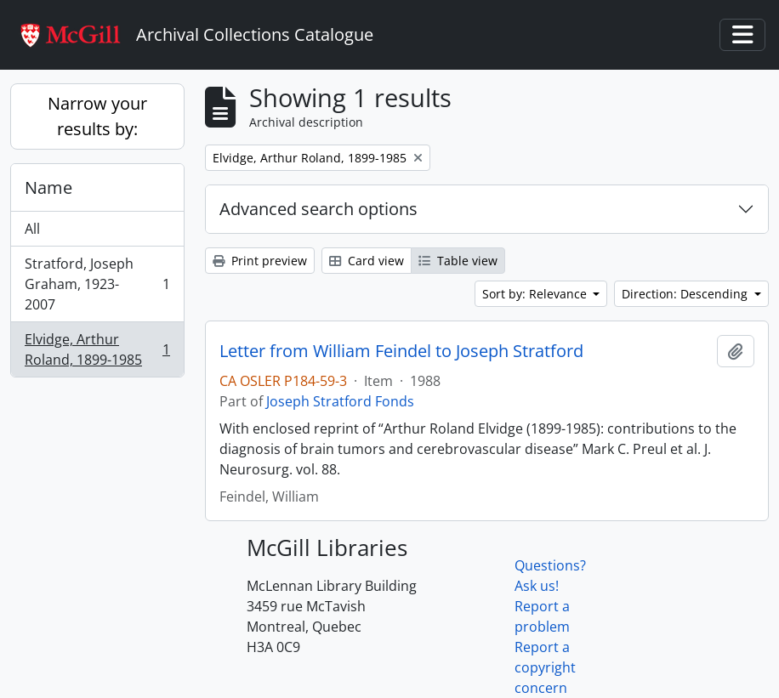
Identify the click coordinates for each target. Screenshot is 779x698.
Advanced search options (318, 208)
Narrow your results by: (97, 116)
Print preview (260, 261)
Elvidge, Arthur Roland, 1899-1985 (97, 349)
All (32, 228)
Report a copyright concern (545, 667)
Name (48, 187)
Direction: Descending (686, 294)
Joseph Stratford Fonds (340, 401)
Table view (458, 261)
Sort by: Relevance (536, 294)
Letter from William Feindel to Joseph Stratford (401, 351)
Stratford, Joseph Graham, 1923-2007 (97, 284)
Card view (366, 261)
